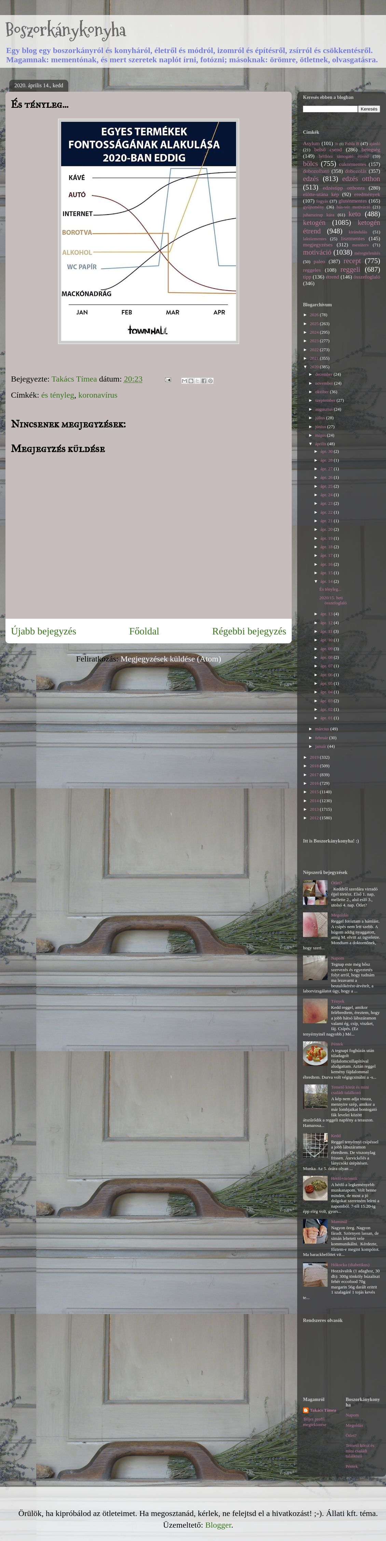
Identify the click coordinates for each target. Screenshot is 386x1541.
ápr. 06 (327, 674)
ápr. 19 (327, 538)
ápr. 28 (327, 460)
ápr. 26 (327, 477)
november (324, 383)
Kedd (336, 1135)
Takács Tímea (323, 1410)
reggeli (350, 269)
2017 (315, 774)
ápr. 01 (327, 717)
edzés (311, 178)
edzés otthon (361, 178)
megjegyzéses (318, 244)
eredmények (367, 194)
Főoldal (144, 631)
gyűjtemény (313, 206)
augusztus (324, 409)
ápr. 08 (327, 657)
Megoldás (339, 914)
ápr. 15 (327, 572)
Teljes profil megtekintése (315, 1421)
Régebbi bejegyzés (249, 631)
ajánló (374, 143)
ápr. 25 (327, 486)
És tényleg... (330, 589)
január (321, 746)
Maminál (339, 1221)
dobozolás (356, 171)
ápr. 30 (327, 451)
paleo (319, 261)
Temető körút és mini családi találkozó (350, 1089)
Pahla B (352, 143)
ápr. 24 (327, 494)
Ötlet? (336, 882)
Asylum (311, 143)
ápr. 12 (327, 622)
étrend (332, 277)
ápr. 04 (327, 691)
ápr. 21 (327, 520)
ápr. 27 (327, 468)
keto (354, 214)
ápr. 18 (327, 546)
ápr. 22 (327, 512)
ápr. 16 (327, 564)
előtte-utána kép (321, 194)
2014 (315, 800)
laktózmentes (315, 238)
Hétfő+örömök (344, 1178)
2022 (315, 349)
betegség (370, 149)
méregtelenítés (367, 253)
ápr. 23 (327, 503)
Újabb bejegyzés (43, 631)
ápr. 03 (327, 700)
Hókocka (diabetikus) (350, 1264)
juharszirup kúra (318, 214)
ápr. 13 (327, 613)
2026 (315, 314)
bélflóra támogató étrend (344, 156)
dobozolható (316, 171)
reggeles (312, 270)
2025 (315, 323)
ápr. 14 (327, 581)
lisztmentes (353, 238)
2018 (315, 765)
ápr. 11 (326, 631)
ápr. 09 (327, 648)
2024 (315, 332)
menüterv (360, 244)
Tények (337, 1001)
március (322, 728)
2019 (315, 757)
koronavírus (98, 394)
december (324, 374)
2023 (315, 340)
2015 (315, 791)
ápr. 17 (327, 555)
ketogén (314, 222)
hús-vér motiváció (353, 206)
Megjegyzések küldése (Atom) (171, 658)
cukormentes (353, 164)
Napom (337, 958)
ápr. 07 (327, 665)
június (321, 426)
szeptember (325, 400)
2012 (315, 817)
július (320, 417)
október (322, 391)
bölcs (310, 163)
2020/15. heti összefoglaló (333, 600)
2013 (315, 809)
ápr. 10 (327, 639)
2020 (315, 366)
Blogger (218, 1524)
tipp (307, 277)
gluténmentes (353, 201)
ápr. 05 (327, 683)
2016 (315, 783)
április (321, 443)
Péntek (337, 1043)
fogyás (322, 201)
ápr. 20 (327, 529)
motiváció (317, 252)
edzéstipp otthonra (344, 188)
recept (352, 261)
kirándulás (358, 231)
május (321, 435)
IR (336, 144)
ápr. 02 (327, 709)
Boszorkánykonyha (65, 30)
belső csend (328, 149)
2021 (315, 358)
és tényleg (57, 394)
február (322, 737)
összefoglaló (367, 277)
